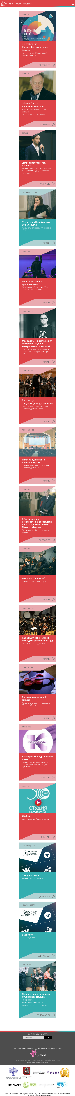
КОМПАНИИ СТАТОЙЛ (46, 1053)
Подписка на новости (38, 1034)
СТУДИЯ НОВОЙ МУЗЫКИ (19, 4)
